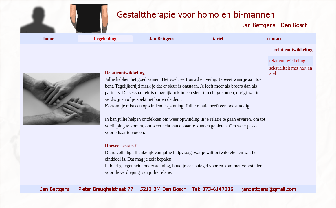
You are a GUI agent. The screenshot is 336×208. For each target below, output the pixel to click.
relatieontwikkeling (287, 60)
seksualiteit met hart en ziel (290, 71)
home (48, 38)
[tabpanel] (185, 118)
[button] (169, 188)
